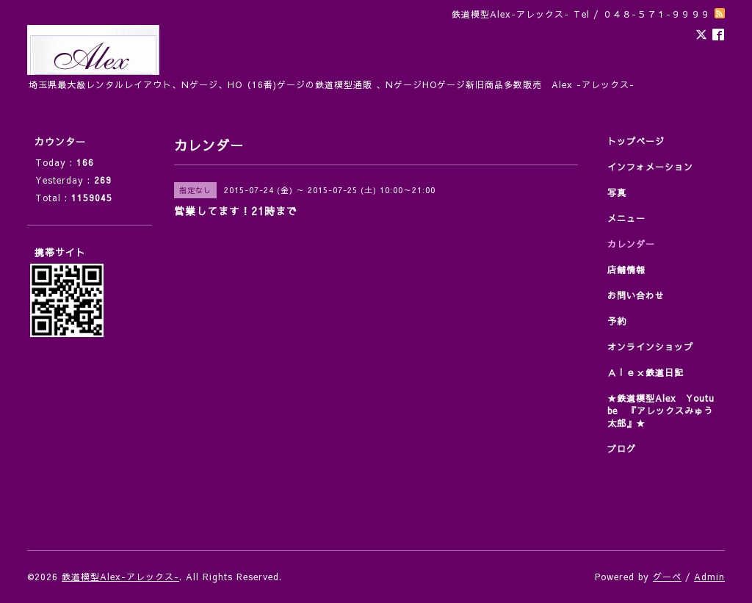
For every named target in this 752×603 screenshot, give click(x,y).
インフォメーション (650, 167)
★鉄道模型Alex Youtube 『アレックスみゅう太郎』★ (661, 410)
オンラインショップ (650, 347)
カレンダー (631, 244)
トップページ (636, 141)
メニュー (626, 218)
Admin (709, 576)
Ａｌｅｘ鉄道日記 (645, 372)
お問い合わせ (636, 295)
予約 (616, 321)
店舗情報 (626, 269)
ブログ (621, 449)
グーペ (667, 576)
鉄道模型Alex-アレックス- (120, 576)
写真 (616, 192)
